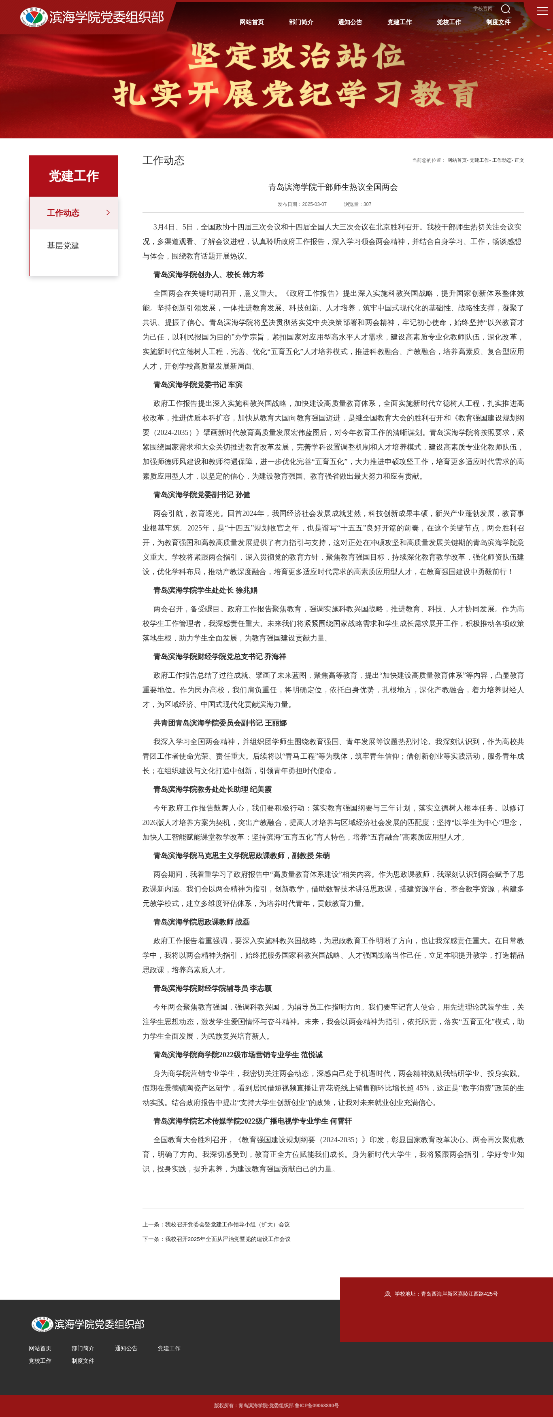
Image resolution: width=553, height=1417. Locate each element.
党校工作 (40, 1361)
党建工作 (479, 160)
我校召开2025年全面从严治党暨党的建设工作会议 (228, 1239)
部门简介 (83, 1348)
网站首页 (457, 160)
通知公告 (126, 1348)
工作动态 (63, 213)
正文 (519, 160)
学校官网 (483, 8)
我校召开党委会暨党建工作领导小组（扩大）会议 (227, 1225)
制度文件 (83, 1361)
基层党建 (63, 246)
